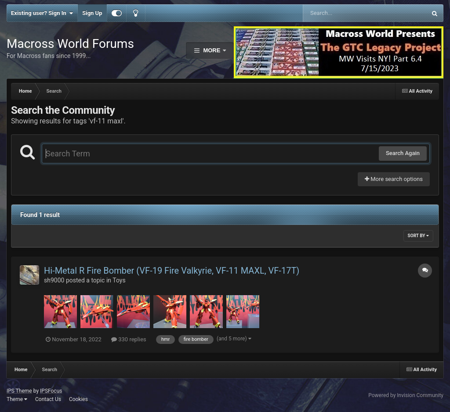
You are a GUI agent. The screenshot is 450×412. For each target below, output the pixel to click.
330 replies (128, 339)
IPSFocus (51, 391)
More (212, 50)
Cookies (78, 399)
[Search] (342, 13)
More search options (394, 179)
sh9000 (54, 280)
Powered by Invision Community (405, 395)
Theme (17, 399)
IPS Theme (19, 391)
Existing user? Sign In (42, 13)
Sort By (418, 235)
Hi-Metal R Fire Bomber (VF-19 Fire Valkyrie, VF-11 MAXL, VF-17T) (171, 270)
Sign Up (92, 13)
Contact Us (48, 399)
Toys (118, 280)
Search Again (403, 153)
